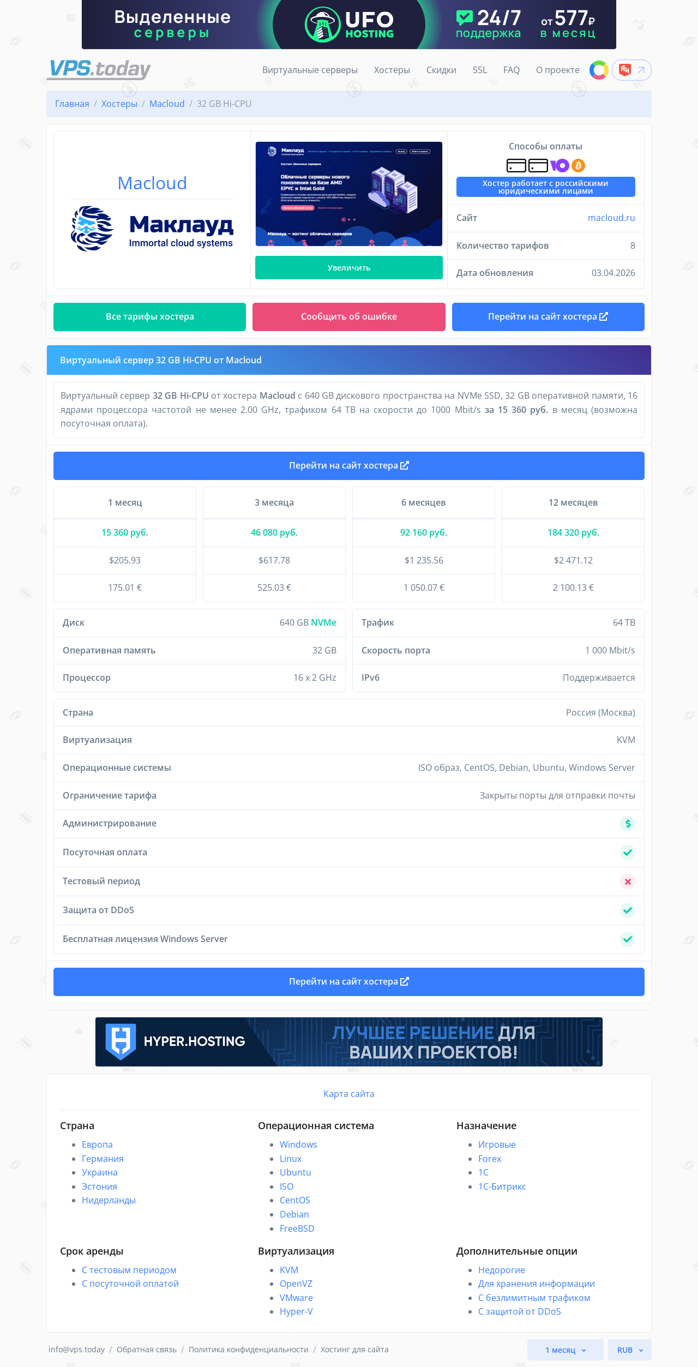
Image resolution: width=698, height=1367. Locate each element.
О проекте (558, 70)
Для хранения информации (536, 1284)
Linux (291, 1159)
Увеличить (349, 267)
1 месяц (561, 1350)
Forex (489, 1159)
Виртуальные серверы (310, 70)
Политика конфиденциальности (249, 1349)
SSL (480, 70)
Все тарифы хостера (150, 316)
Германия (103, 1159)
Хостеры (392, 70)
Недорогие (501, 1270)
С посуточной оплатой (130, 1284)
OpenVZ (296, 1284)
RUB (626, 1350)
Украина (100, 1172)
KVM (289, 1270)
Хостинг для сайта (355, 1349)
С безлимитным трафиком (534, 1298)
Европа (97, 1144)
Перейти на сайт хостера (349, 465)
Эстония (99, 1186)
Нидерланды (109, 1200)
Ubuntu (295, 1172)
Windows (298, 1144)
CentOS (295, 1200)
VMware (296, 1298)
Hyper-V (296, 1311)
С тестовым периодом (129, 1270)
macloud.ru (611, 218)
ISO (286, 1186)
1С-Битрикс (502, 1186)
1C (483, 1172)
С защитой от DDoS (519, 1311)
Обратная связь (147, 1349)
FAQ (511, 70)
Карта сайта (349, 1094)
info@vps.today (77, 1349)
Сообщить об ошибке (349, 316)
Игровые (497, 1144)
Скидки (441, 70)
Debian (294, 1214)
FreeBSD (297, 1228)
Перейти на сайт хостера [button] (548, 316)
